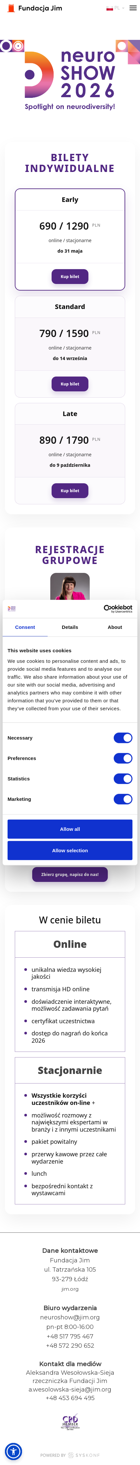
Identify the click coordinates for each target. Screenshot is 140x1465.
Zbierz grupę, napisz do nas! (70, 874)
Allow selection (70, 850)
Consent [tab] (25, 627)
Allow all (70, 828)
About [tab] (115, 627)
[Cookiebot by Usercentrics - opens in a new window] (103, 609)
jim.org (70, 1289)
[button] (13, 1451)
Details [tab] (70, 627)
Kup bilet (70, 276)
